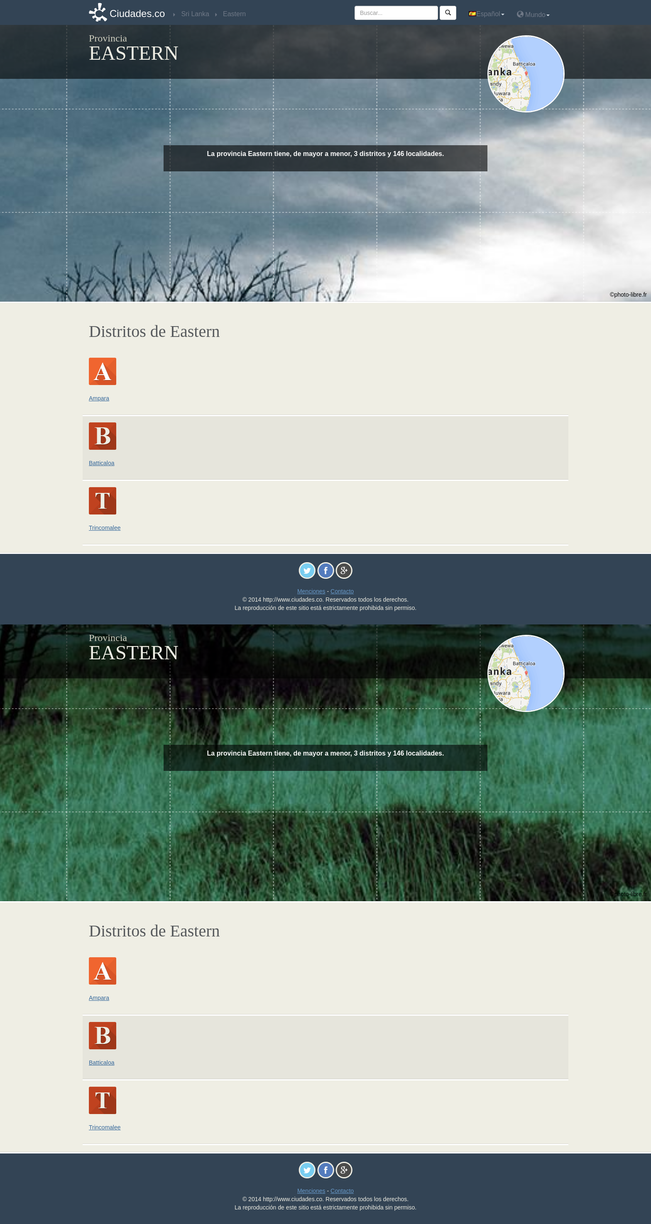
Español (486, 13)
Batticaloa (101, 463)
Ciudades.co (137, 13)
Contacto (342, 591)
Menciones (311, 591)
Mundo (533, 14)
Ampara (99, 398)
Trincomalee (105, 527)
